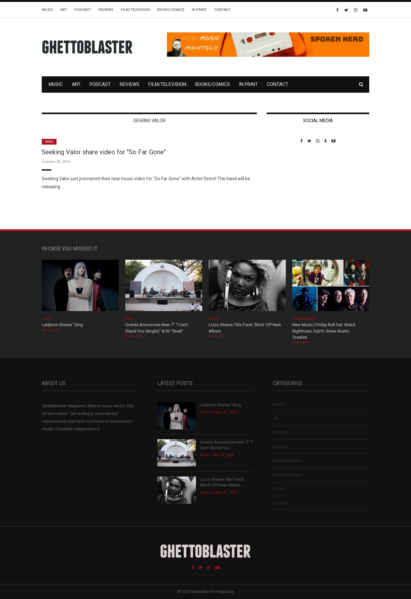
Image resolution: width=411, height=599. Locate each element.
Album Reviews (304, 318)
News (49, 141)
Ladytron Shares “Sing (62, 324)
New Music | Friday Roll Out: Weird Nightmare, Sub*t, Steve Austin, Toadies (323, 331)
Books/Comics (170, 10)
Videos (47, 318)
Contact (222, 10)
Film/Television (135, 10)
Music (47, 10)
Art (63, 10)
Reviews (106, 10)
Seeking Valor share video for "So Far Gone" (104, 152)
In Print (199, 10)
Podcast (82, 10)
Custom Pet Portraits (285, 187)
